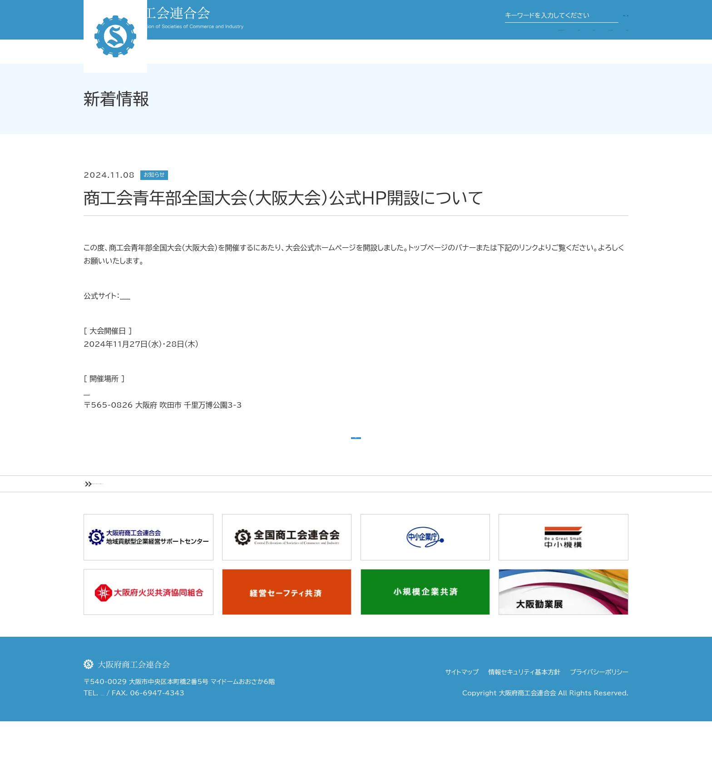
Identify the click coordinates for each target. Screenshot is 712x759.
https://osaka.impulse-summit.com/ (191, 296)
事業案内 (447, 45)
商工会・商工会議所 (548, 45)
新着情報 (139, 515)
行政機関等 (610, 45)
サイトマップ (462, 710)
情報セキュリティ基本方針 (524, 710)
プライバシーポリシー (599, 710)
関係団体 (489, 45)
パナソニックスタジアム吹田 (127, 391)
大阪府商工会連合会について (373, 45)
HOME (97, 515)
